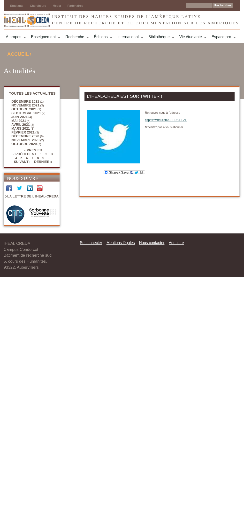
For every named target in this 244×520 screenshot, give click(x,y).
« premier (33, 150)
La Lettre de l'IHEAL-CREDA (33, 196)
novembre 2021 (25, 105)
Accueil (18, 54)
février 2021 (23, 132)
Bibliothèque (159, 37)
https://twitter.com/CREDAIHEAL (166, 120)
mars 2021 (20, 128)
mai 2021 (18, 121)
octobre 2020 (24, 144)
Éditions (101, 37)
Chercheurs (38, 5)
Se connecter (91, 243)
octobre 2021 (24, 109)
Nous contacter (151, 243)
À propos (13, 37)
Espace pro (221, 37)
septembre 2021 (26, 113)
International (128, 37)
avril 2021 (20, 124)
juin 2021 (19, 117)
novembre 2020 (25, 140)
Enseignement (43, 37)
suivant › (22, 162)
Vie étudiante (190, 37)
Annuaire (176, 243)
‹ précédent (24, 154)
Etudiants (16, 5)
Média (57, 5)
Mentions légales (121, 243)
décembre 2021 (25, 101)
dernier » (43, 162)
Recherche (74, 37)
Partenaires (75, 5)
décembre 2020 (25, 136)
